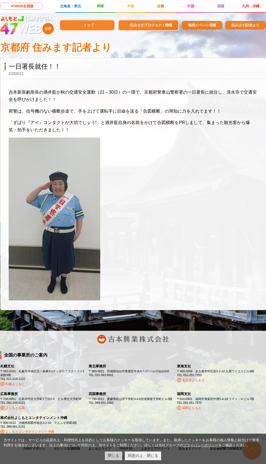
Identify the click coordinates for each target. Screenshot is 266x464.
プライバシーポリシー (200, 445)
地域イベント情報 (202, 25)
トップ (88, 25)
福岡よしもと (192, 408)
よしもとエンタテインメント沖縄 (29, 432)
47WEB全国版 (22, 6)
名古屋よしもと (193, 380)
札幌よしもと (15, 384)
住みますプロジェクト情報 (151, 25)
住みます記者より (245, 25)
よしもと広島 (15, 408)
